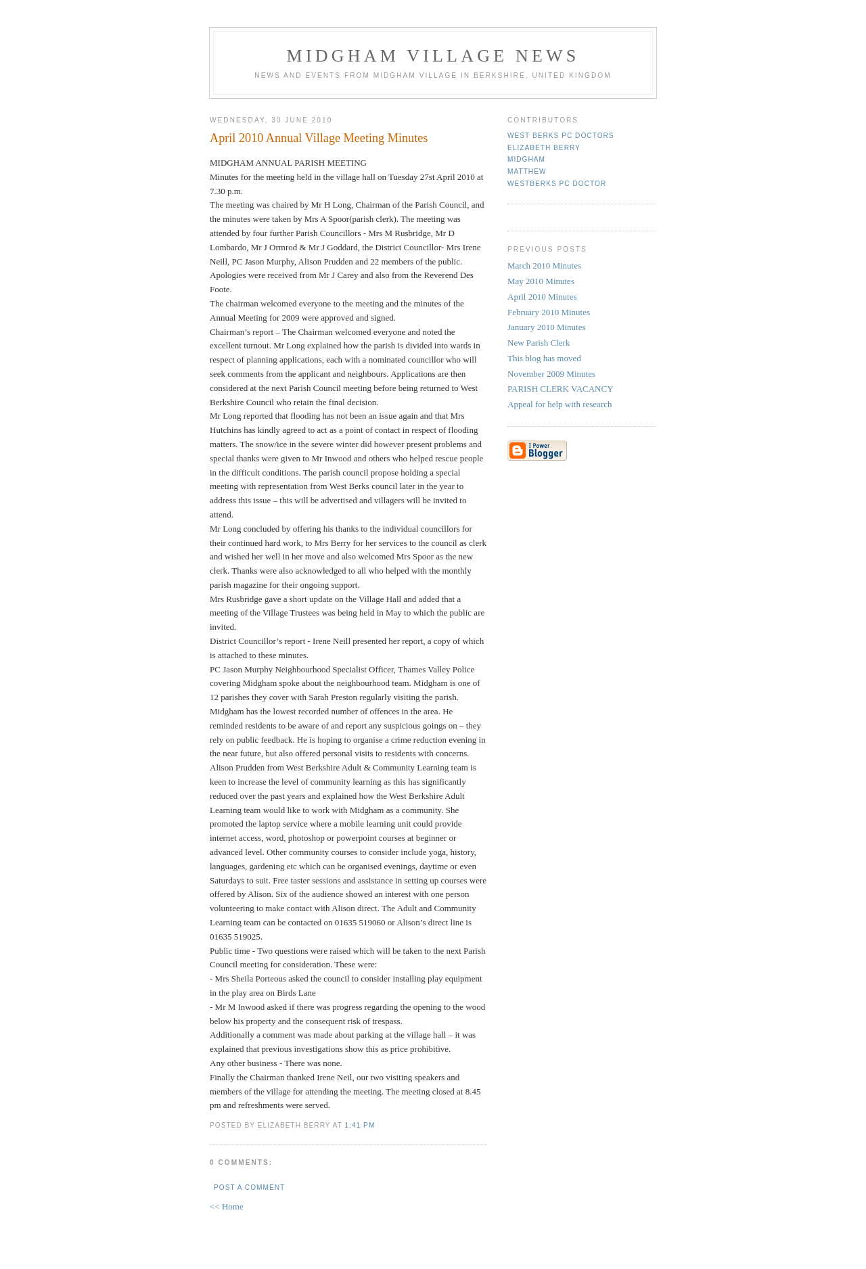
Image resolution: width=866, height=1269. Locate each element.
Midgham (526, 159)
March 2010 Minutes (544, 265)
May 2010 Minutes (540, 281)
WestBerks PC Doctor (556, 183)
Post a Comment (249, 1187)
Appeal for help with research (559, 404)
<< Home (227, 1206)
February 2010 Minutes (548, 312)
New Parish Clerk (538, 343)
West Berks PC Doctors (560, 135)
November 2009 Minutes (551, 374)
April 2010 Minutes (542, 297)
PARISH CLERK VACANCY (560, 389)
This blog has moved (544, 358)
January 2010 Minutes (546, 327)
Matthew (527, 171)
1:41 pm (360, 1125)
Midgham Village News (433, 56)
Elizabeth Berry (543, 148)
